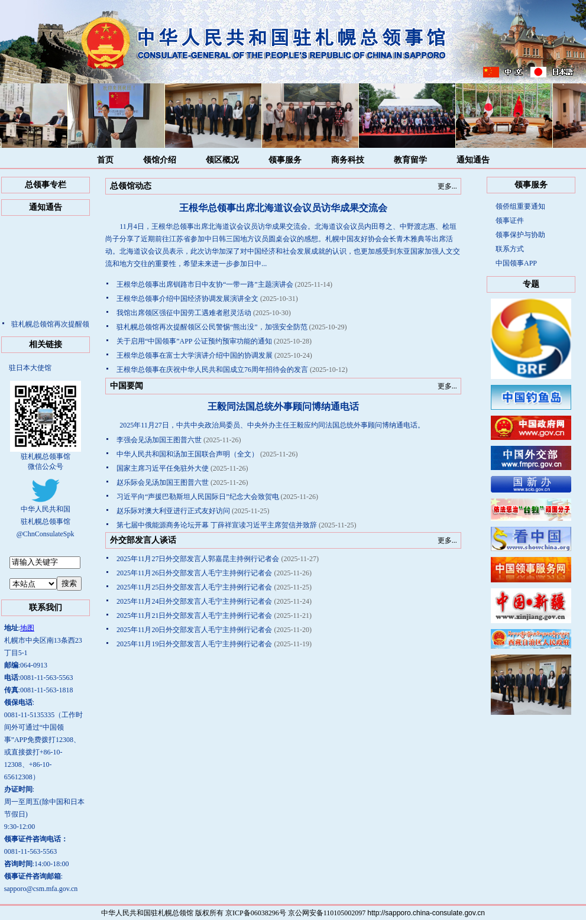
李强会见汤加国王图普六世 (159, 440)
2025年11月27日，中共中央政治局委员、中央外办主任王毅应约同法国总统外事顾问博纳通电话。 (265, 425)
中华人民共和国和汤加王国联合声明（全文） (187, 454)
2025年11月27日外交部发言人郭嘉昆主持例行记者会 (198, 559)
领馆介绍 (159, 160)
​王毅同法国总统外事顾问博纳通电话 (283, 406)
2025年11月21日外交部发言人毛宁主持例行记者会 (194, 615)
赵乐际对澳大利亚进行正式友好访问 (173, 511)
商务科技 (347, 160)
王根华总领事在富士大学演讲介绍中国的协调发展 (194, 355)
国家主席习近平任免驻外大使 (162, 468)
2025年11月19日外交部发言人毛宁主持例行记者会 (194, 644)
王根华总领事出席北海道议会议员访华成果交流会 (283, 208)
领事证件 (510, 220)
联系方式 (510, 249)
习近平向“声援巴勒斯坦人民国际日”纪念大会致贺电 (197, 497)
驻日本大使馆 (30, 368)
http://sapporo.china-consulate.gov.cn (426, 913)
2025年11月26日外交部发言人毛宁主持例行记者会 (194, 573)
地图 (27, 628)
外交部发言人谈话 (143, 540)
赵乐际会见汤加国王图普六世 (162, 482)
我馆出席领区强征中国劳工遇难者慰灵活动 (183, 313)
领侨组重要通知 (520, 206)
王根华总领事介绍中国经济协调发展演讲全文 (187, 298)
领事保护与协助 (520, 235)
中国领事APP (516, 263)
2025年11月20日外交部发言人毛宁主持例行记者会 (194, 630)
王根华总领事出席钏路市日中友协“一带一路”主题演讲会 (204, 284)
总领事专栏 (45, 184)
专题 (531, 284)
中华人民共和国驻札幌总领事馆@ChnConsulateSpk (46, 517)
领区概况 (222, 160)
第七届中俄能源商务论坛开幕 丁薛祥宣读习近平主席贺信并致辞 (216, 525)
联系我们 (45, 607)
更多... (447, 186)
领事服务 (285, 160)
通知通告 (473, 160)
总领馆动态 (130, 186)
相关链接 (45, 344)
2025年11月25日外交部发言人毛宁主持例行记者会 (194, 587)
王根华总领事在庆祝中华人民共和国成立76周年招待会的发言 (212, 369)
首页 (105, 160)
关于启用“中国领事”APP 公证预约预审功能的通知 (194, 341)
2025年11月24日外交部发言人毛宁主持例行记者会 (194, 601)
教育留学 (410, 160)
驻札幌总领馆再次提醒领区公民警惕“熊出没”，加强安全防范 (211, 327)
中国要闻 (126, 385)
